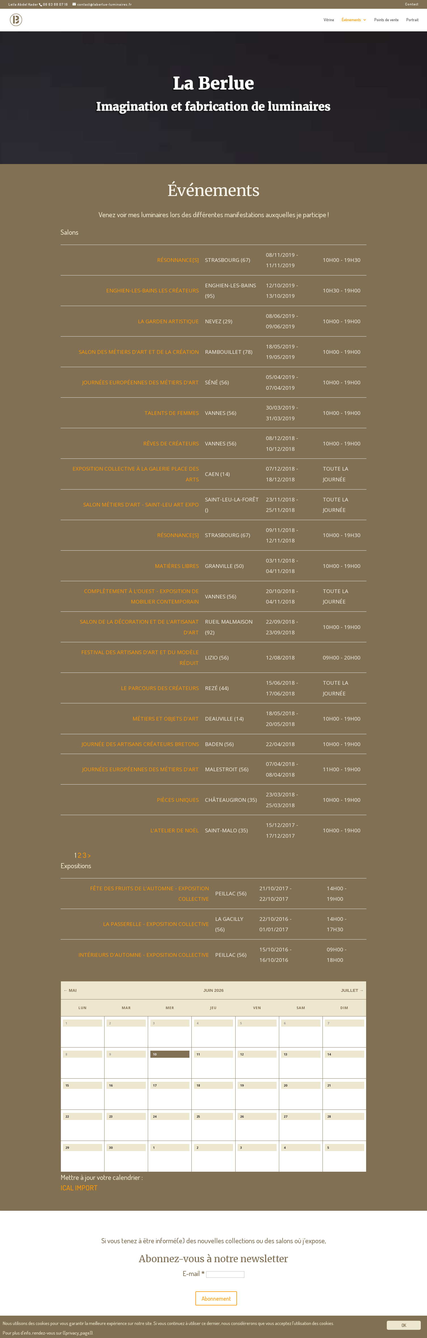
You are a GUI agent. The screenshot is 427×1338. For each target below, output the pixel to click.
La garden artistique (168, 321)
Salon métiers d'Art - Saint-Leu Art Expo (141, 504)
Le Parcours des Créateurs (160, 687)
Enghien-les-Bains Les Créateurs (152, 290)
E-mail (194, 1273)
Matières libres (177, 565)
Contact (412, 4)
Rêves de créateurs (171, 443)
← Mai (70, 990)
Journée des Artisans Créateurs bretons (140, 743)
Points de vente (386, 20)
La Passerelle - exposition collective (156, 923)
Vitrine (329, 20)
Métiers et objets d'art (166, 718)
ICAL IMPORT (79, 1187)
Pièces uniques (178, 799)
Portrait (412, 20)
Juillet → (352, 990)
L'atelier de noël (174, 830)
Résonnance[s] (178, 259)
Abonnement (216, 1298)
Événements (351, 20)
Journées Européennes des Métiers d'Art (140, 382)
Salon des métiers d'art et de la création (139, 351)
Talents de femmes (171, 412)
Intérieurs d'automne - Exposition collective (143, 954)
